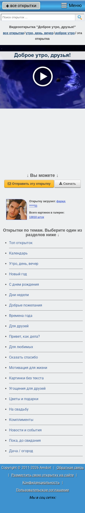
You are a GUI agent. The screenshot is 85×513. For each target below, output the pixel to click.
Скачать (67, 183)
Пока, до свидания (25, 440)
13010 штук (36, 217)
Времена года (20, 316)
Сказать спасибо (23, 357)
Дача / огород (21, 451)
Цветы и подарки (23, 399)
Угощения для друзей (27, 388)
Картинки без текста (26, 378)
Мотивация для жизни (28, 368)
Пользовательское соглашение (42, 490)
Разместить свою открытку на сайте (42, 475)
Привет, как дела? (24, 336)
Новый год (18, 274)
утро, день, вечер (39, 33)
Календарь (18, 253)
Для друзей (19, 326)
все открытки (21, 5)
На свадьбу (19, 409)
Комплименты (21, 420)
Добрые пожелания (25, 305)
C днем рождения (24, 284)
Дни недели (19, 295)
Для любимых (21, 347)
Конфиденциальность (41, 482)
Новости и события (25, 430)
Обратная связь (70, 468)
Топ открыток (21, 243)
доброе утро (65, 33)
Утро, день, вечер (23, 263)
